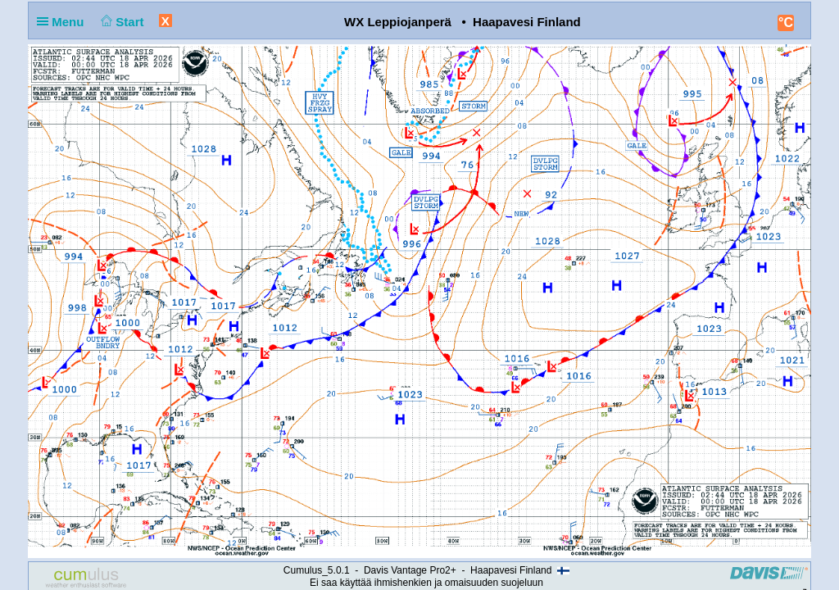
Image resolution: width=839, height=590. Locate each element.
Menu (64, 22)
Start (121, 22)
